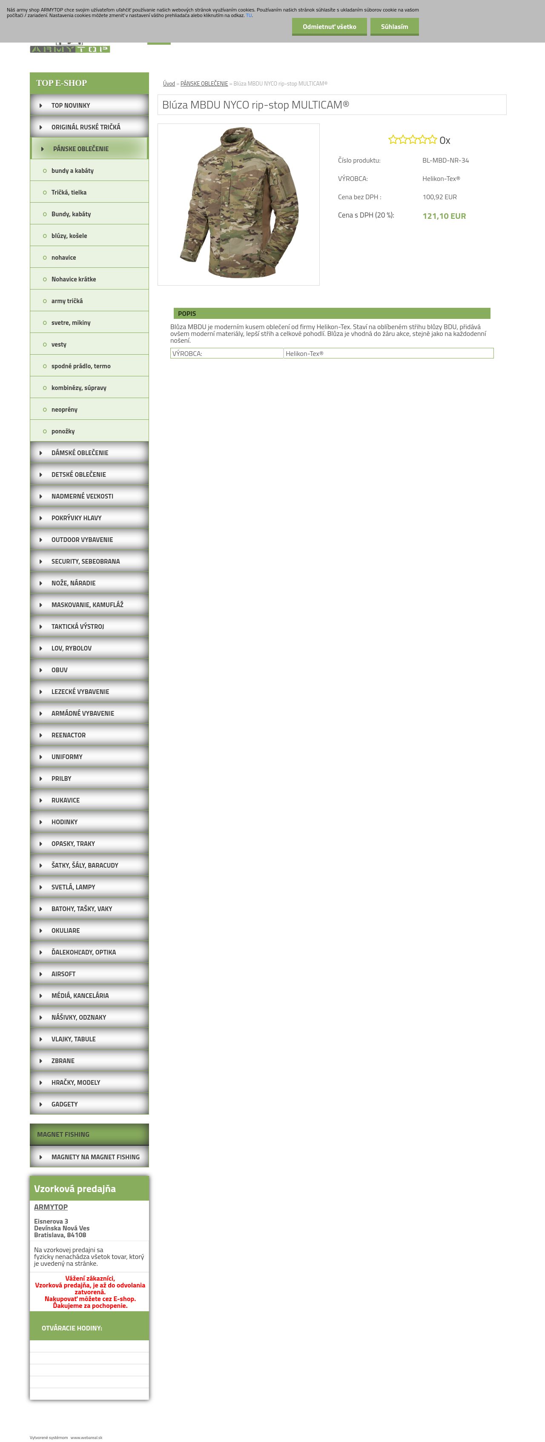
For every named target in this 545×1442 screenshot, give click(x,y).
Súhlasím (394, 26)
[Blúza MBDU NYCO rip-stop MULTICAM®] (238, 127)
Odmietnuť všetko (329, 26)
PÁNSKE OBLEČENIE (204, 83)
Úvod (169, 83)
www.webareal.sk (87, 1437)
